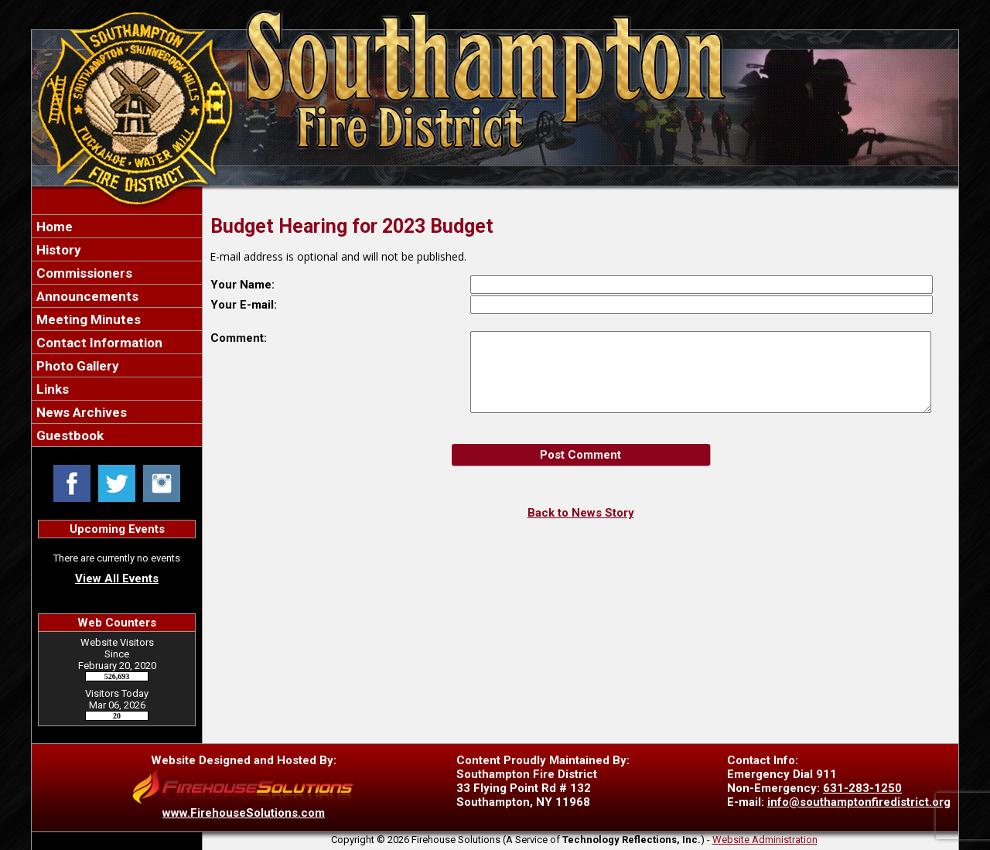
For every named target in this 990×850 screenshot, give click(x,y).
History (57, 250)
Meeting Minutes (87, 319)
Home (53, 226)
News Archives (80, 412)
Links (51, 389)
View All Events (117, 578)
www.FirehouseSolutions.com (243, 813)
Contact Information (97, 342)
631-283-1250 (862, 788)
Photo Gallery (76, 366)
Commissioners (82, 273)
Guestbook (68, 435)
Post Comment (580, 455)
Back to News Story (580, 513)
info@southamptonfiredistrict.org (859, 802)
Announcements (85, 296)
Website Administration (765, 839)
